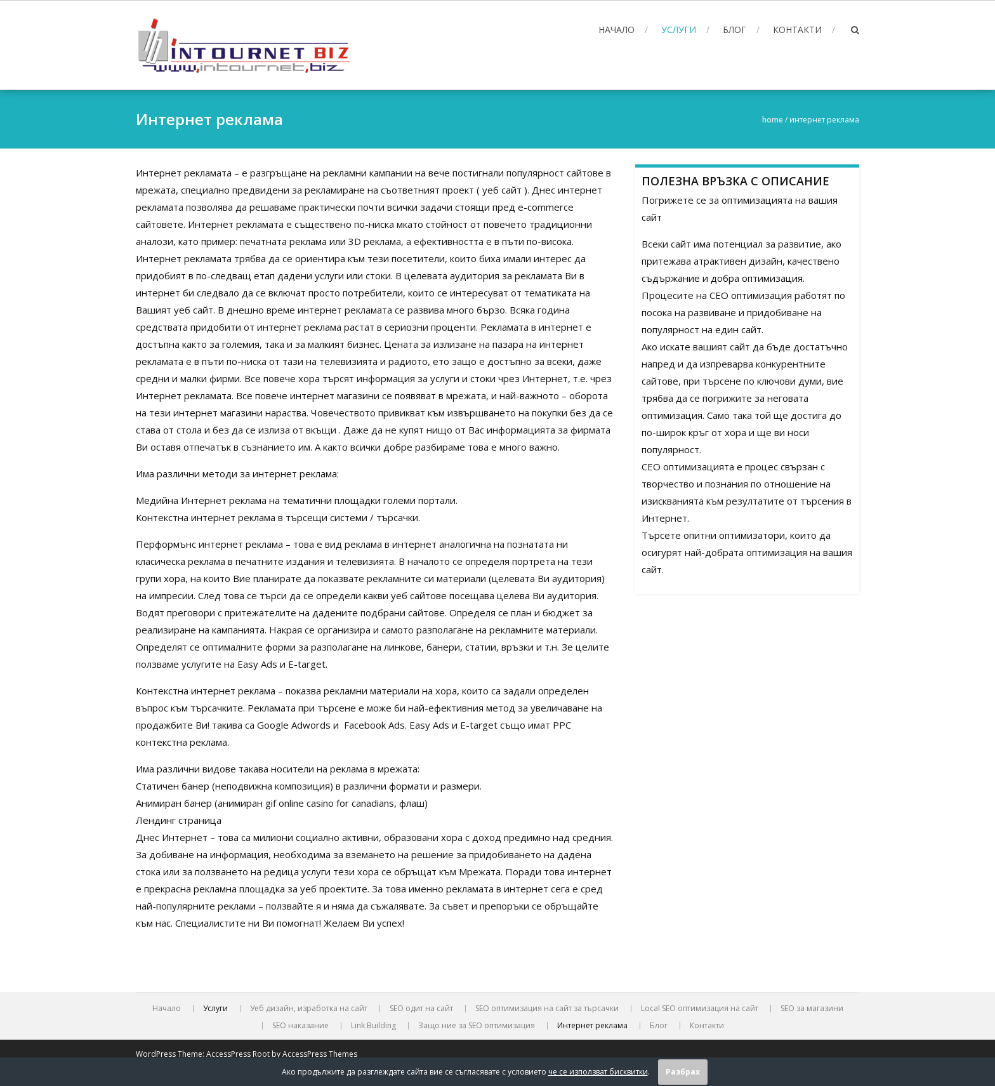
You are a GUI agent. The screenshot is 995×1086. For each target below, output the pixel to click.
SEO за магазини (812, 1008)
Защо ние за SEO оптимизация (476, 1026)
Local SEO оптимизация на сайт (699, 1008)
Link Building (373, 1026)
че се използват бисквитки (598, 1071)
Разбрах (683, 1071)
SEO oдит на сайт (421, 1008)
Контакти (797, 29)
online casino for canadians (336, 803)
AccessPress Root (238, 1054)
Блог (734, 29)
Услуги (678, 29)
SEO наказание (300, 1026)
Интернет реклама (592, 1026)
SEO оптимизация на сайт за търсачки (547, 1008)
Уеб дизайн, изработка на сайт (308, 1008)
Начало (616, 29)
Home (772, 119)
